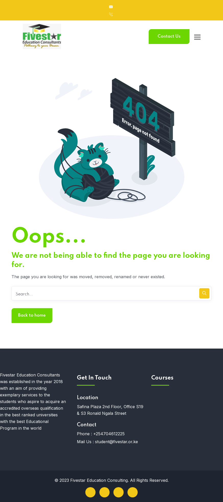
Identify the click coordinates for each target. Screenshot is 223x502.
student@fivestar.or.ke (116, 441)
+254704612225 (109, 433)
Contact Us (169, 36)
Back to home (32, 315)
